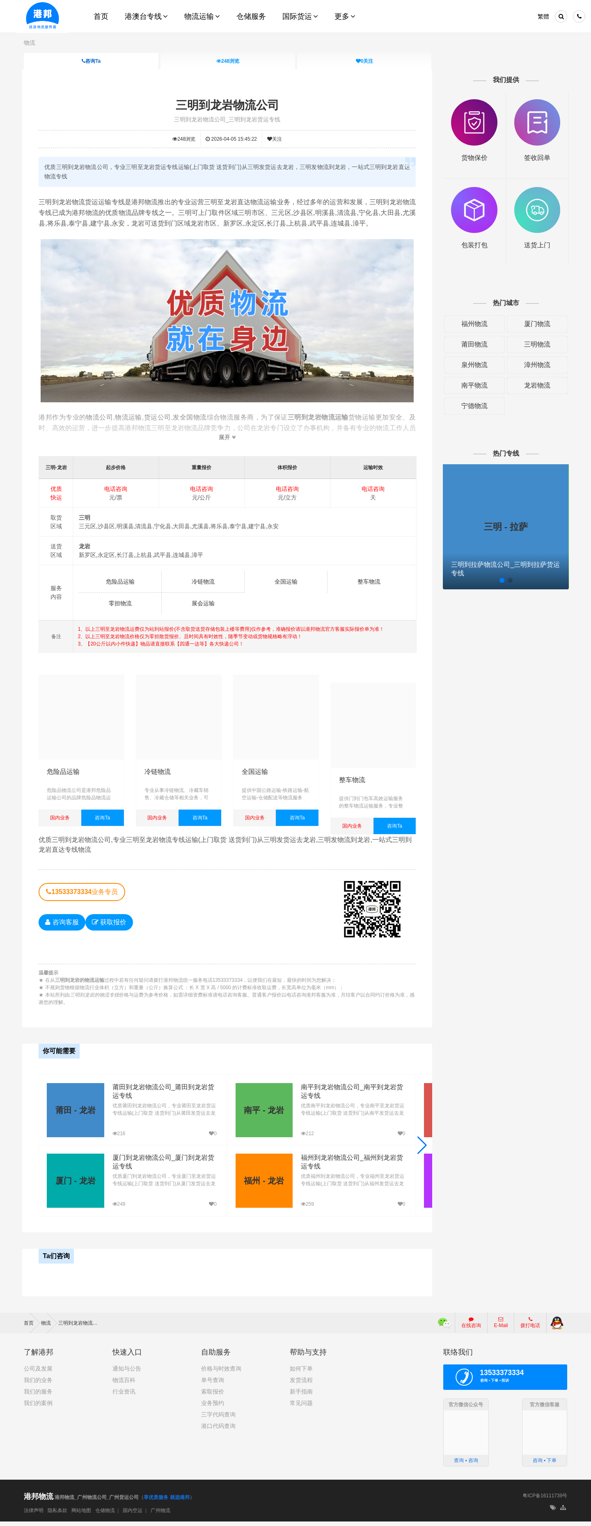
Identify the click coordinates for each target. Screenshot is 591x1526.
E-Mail (501, 1327)
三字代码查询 (218, 1419)
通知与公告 (126, 1373)
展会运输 (203, 603)
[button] (421, 1150)
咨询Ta (91, 61)
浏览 (227, 61)
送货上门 (536, 244)
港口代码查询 (218, 1430)
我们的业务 (38, 1384)
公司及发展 (38, 1373)
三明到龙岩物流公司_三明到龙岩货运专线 (227, 119)
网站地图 (81, 1515)
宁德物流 (473, 405)
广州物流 (160, 1515)
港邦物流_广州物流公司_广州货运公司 (81, 1502)
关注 (364, 61)
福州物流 (473, 323)
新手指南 (301, 1396)
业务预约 (212, 1407)
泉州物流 (473, 364)
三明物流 (536, 343)
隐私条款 (57, 1515)
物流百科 (123, 1384)
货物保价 (473, 157)
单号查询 (212, 1384)
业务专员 (83, 897)
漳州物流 (536, 364)
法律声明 (34, 1515)
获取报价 (110, 927)
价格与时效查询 (221, 1373)
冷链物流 (203, 581)
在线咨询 (471, 1327)
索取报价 (212, 1396)
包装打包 (473, 244)
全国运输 (286, 581)
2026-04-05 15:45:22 (231, 138)
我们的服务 (38, 1396)
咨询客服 (63, 927)
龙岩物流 (536, 384)
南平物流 (473, 384)
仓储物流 (105, 1515)
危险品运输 (121, 581)
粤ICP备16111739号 (544, 1500)
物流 (29, 42)
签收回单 (536, 157)
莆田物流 (473, 343)
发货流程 (301, 1384)
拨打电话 (530, 1327)
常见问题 (301, 1407)
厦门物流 (536, 323)
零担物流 (121, 603)
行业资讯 (123, 1396)
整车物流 (368, 581)
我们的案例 (38, 1407)
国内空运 (132, 1515)
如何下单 (301, 1373)
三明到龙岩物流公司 (227, 105)
